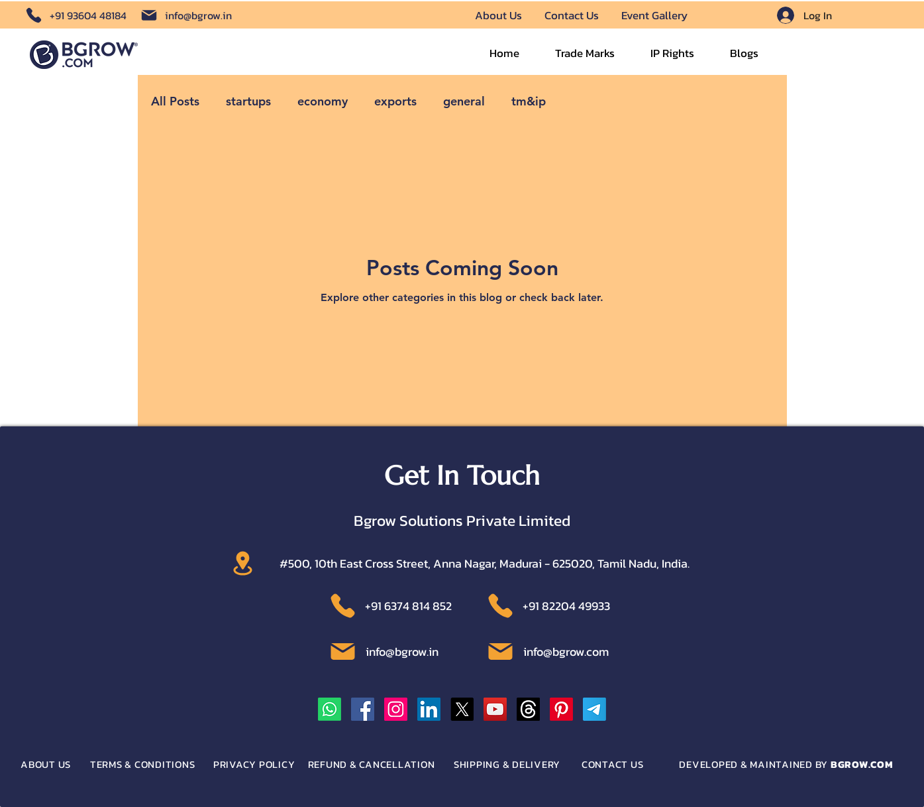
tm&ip (528, 101)
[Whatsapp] (329, 709)
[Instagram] (395, 709)
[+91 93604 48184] (73, 15)
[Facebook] (362, 709)
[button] (585, 53)
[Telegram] (594, 709)
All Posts (175, 101)
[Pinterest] (561, 709)
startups (248, 101)
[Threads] (528, 709)
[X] (462, 709)
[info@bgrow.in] (185, 15)
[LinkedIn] (428, 709)
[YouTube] (495, 709)
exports (395, 101)
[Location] (242, 564)
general (464, 101)
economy (322, 101)
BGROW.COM (862, 764)
